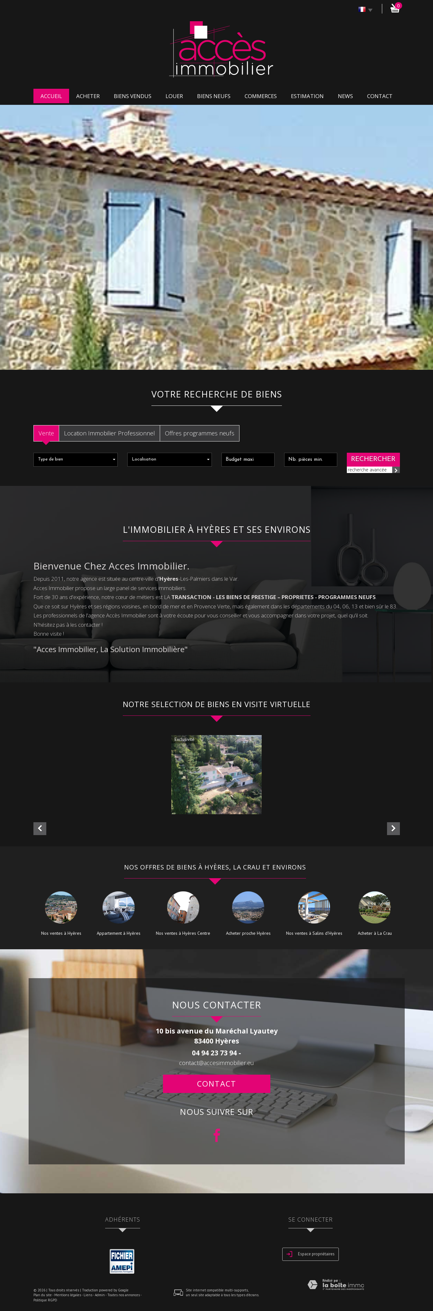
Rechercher (373, 459)
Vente (46, 433)
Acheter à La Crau (375, 933)
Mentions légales (67, 1295)
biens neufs (213, 96)
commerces (261, 96)
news (345, 96)
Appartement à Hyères (118, 933)
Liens (88, 1295)
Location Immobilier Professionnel (109, 433)
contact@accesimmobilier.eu (216, 1063)
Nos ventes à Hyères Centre (183, 933)
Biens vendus (132, 96)
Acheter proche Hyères (248, 933)
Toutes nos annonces (123, 1295)
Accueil (51, 96)
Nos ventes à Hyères (61, 933)
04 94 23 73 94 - (216, 1052)
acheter (88, 96)
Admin (100, 1295)
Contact (379, 96)
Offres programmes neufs (199, 433)
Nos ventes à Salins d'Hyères (314, 933)
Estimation (307, 96)
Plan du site (42, 1295)
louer (174, 96)
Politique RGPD (45, 1300)
